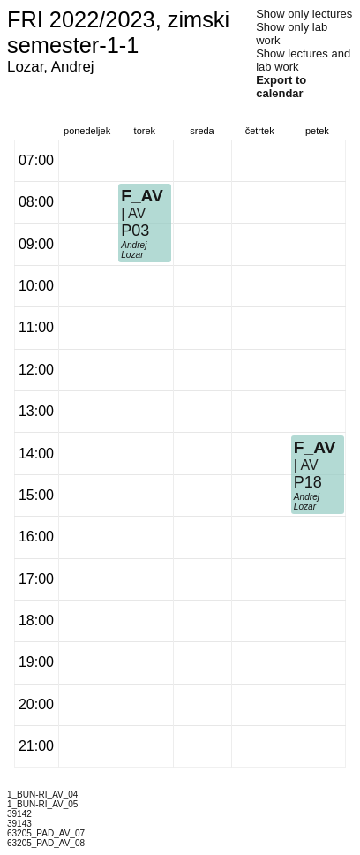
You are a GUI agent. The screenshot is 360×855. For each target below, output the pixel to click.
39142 (19, 814)
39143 (19, 824)
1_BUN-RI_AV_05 (42, 804)
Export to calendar (281, 86)
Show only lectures (304, 13)
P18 (308, 482)
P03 (135, 230)
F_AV (142, 195)
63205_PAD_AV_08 (46, 843)
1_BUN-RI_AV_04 (42, 794)
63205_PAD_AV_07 (46, 833)
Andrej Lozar (133, 250)
